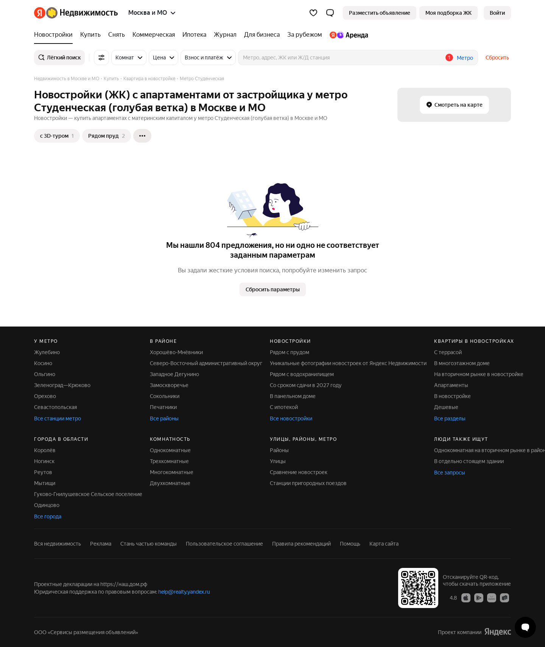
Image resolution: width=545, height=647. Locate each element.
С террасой (448, 352)
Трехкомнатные (169, 461)
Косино (43, 363)
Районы (279, 450)
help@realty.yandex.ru (184, 592)
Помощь (350, 544)
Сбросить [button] (497, 57)
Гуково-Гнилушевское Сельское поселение (88, 494)
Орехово (45, 396)
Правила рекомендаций (301, 544)
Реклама (100, 544)
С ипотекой (284, 407)
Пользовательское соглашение (224, 544)
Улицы (278, 461)
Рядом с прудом (289, 352)
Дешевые (446, 407)
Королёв (45, 450)
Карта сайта (384, 544)
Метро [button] (465, 58)
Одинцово (46, 505)
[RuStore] (504, 597)
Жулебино (47, 352)
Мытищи (44, 483)
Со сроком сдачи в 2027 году (306, 385)
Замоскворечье (169, 385)
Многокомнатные (171, 472)
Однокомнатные (170, 450)
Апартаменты (451, 385)
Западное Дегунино (174, 374)
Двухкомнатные (170, 483)
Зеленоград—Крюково (62, 385)
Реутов (43, 472)
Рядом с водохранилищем (302, 374)
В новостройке (452, 396)
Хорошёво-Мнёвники (176, 352)
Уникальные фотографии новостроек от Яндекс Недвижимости (348, 363)
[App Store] (465, 597)
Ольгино (44, 374)
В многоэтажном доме (462, 363)
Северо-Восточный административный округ (206, 363)
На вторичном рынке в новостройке (478, 374)
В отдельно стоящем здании (469, 461)
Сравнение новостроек (298, 472)
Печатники (163, 407)
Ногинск (44, 461)
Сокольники (164, 396)
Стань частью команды (148, 544)
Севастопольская (55, 407)
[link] (497, 13)
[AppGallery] (491, 597)
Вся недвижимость (57, 544)
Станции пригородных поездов (308, 483)
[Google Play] (478, 597)
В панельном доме (293, 396)
